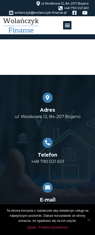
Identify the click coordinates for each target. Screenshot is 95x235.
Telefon (47, 155)
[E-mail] (48, 187)
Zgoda (31, 227)
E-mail (47, 200)
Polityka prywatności (53, 227)
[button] (67, 25)
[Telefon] (48, 143)
